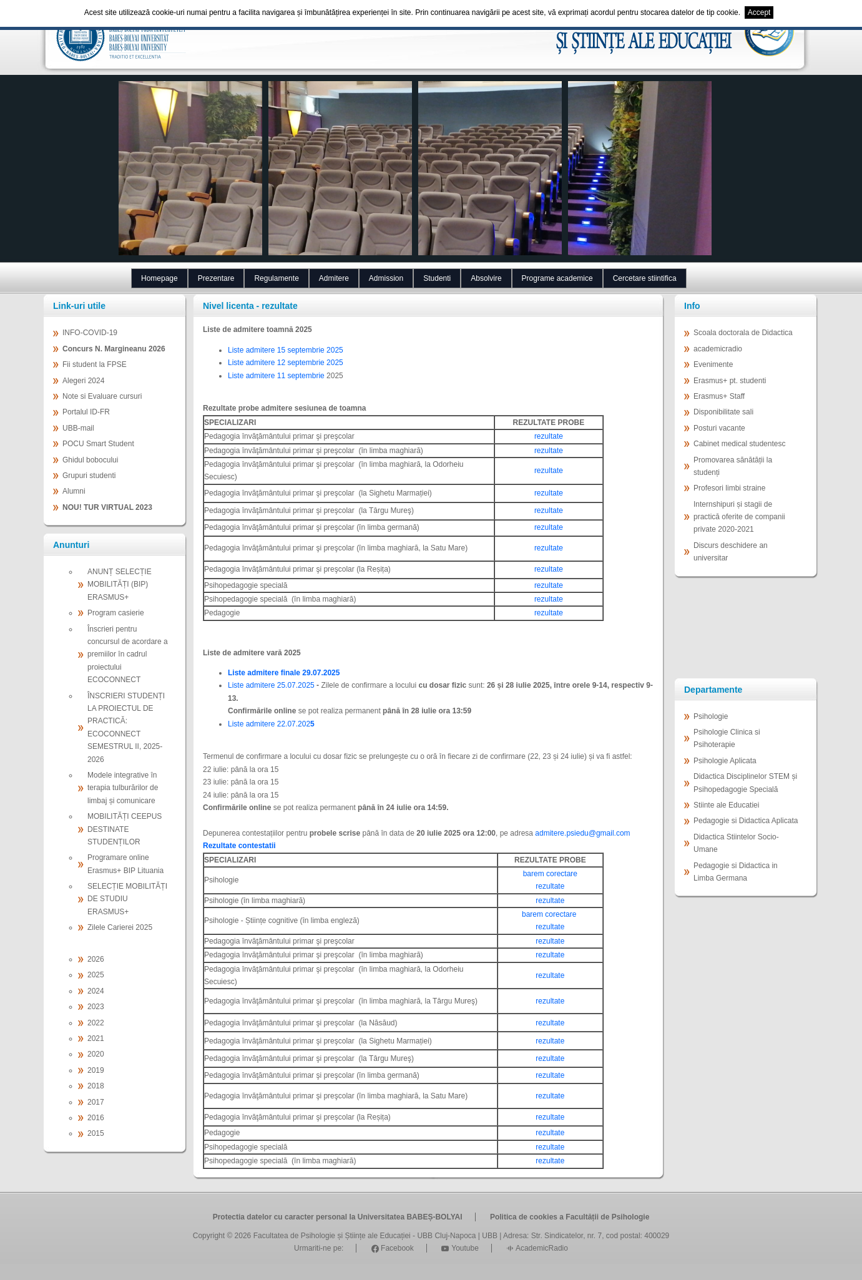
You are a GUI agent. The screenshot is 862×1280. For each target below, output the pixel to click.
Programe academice (557, 278)
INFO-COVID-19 (89, 332)
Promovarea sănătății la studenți (732, 466)
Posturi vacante (719, 428)
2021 (95, 1038)
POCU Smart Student (98, 443)
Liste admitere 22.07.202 (269, 724)
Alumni (74, 491)
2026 (95, 959)
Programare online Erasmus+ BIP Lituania (125, 863)
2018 (95, 1086)
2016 (95, 1117)
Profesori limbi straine (729, 488)
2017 (95, 1102)
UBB (489, 1235)
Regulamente (276, 278)
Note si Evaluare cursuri (102, 396)
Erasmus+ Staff (719, 396)
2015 (95, 1133)
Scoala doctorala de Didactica (743, 332)
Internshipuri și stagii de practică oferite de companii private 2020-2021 (739, 517)
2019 (95, 1070)
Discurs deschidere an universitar (730, 551)
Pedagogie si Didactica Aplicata (745, 820)
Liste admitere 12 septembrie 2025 (285, 362)
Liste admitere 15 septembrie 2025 (285, 350)
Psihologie (710, 716)
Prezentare (216, 278)
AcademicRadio (537, 1248)
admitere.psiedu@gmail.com (582, 833)
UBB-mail (78, 428)
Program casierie (115, 612)
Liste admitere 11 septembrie (277, 375)
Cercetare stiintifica (645, 278)
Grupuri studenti (88, 475)
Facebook (392, 1248)
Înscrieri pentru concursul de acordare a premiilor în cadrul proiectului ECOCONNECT (127, 655)
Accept (759, 12)
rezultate (548, 436)
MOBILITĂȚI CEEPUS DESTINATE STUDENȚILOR (124, 829)
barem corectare (550, 873)
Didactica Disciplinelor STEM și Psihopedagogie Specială (745, 782)
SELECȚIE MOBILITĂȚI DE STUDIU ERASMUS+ (127, 899)
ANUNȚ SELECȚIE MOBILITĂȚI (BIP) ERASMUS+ (119, 584)
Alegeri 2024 (83, 380)
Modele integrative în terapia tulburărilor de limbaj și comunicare (122, 788)
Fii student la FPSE (94, 364)
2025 (95, 974)
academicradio (717, 348)
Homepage (159, 278)
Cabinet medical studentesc (739, 443)
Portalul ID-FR (86, 412)
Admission (386, 278)
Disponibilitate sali (723, 412)
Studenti (437, 278)
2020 (95, 1054)
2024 (95, 991)
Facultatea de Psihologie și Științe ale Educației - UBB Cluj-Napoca (364, 1235)
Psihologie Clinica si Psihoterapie (726, 738)
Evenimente (713, 364)
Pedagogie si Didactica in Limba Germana (735, 871)
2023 (95, 1006)
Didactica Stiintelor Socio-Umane (736, 843)
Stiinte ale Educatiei (726, 805)
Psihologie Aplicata (725, 760)
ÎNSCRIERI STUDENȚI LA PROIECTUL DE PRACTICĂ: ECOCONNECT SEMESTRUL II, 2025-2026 (126, 727)
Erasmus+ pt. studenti (729, 380)
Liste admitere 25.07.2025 (271, 685)
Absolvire (486, 278)
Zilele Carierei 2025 (119, 927)
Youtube (460, 1248)
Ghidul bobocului (90, 460)
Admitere (334, 278)
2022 (95, 1023)
